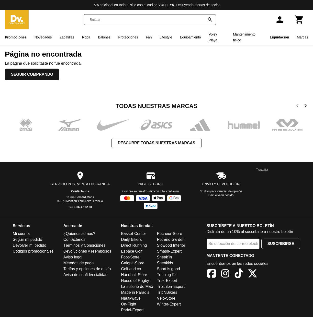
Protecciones (128, 37)
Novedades (43, 37)
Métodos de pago (78, 263)
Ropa (86, 37)
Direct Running (134, 245)
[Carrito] (299, 19)
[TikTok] (239, 274)
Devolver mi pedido (29, 245)
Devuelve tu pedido (221, 195)
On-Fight (128, 304)
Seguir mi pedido (27, 239)
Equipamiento (190, 37)
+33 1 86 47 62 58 (80, 207)
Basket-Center (133, 234)
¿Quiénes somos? (79, 234)
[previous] (297, 106)
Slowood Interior (171, 245)
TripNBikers (167, 292)
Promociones (16, 37)
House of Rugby (135, 281)
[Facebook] (211, 274)
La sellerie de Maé (137, 286)
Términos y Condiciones (84, 245)
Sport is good (168, 269)
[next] (305, 106)
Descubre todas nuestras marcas (156, 143)
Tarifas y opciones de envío (87, 269)
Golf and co (131, 269)
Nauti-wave (131, 298)
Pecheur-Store (169, 234)
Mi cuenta (21, 234)
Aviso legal (72, 257)
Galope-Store (132, 263)
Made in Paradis (135, 292)
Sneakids (165, 263)
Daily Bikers (131, 239)
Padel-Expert (132, 310)
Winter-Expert (169, 304)
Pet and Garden (171, 239)
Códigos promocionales (33, 251)
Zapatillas (67, 37)
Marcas (302, 37)
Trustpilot (262, 169)
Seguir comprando (32, 74)
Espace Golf (131, 251)
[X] (252, 274)
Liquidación (279, 37)
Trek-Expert (167, 281)
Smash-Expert (169, 251)
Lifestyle (166, 37)
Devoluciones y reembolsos (87, 251)
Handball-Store (134, 275)
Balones (104, 37)
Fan (149, 37)
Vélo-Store (166, 298)
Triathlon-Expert (171, 286)
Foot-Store (130, 257)
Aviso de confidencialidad (85, 275)
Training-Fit (167, 275)
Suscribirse (281, 244)
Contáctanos (80, 191)
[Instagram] (225, 274)
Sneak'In (164, 257)
